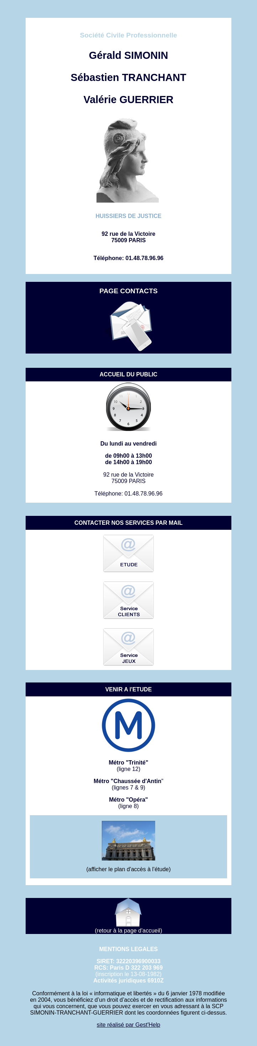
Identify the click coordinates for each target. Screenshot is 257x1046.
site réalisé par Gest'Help (128, 1025)
